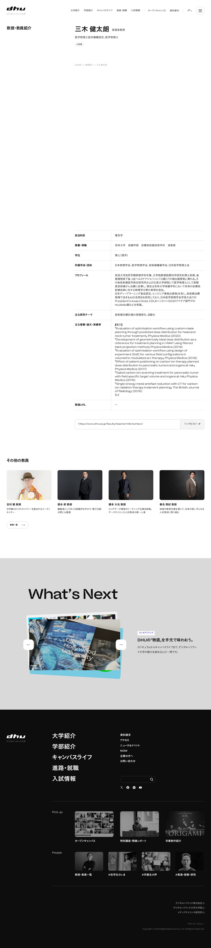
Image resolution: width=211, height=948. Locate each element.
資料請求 (125, 735)
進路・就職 (65, 769)
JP (188, 10)
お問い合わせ (127, 761)
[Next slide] (121, 645)
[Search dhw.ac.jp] (138, 779)
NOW (123, 751)
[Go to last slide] (28, 645)
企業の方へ (126, 756)
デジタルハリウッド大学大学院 (188, 908)
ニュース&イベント (130, 745)
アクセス (124, 740)
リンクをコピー (192, 424)
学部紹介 (64, 747)
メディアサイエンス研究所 (191, 913)
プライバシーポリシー (195, 924)
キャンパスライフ (72, 758)
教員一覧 (17, 525)
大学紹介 (64, 737)
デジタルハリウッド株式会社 (189, 903)
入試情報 (64, 779)
